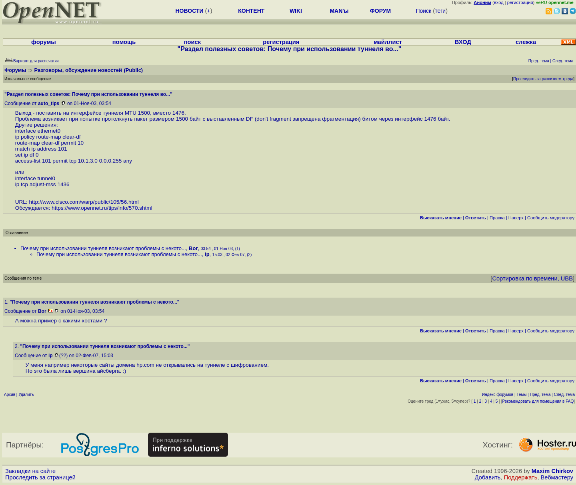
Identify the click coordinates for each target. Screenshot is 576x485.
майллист (388, 42)
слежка (526, 42)
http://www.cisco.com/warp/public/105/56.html (83, 202)
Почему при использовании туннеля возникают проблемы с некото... (103, 248)
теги (440, 11)
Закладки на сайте (30, 471)
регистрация (520, 2)
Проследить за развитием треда (543, 79)
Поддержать (521, 477)
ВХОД (463, 42)
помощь (124, 42)
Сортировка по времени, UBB (532, 278)
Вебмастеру (557, 477)
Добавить (488, 477)
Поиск (423, 11)
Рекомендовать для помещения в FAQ (538, 401)
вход (499, 2)
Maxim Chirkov (552, 471)
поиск (192, 42)
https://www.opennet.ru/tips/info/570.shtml (102, 208)
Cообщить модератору (550, 217)
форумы (43, 42)
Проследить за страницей (40, 477)
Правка (497, 217)
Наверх (516, 217)
